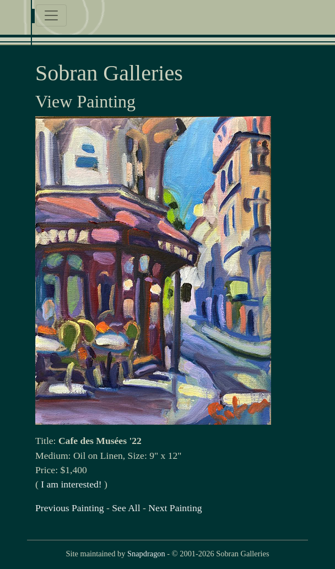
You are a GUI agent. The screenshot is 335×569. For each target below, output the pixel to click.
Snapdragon (146, 553)
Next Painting (175, 507)
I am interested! (71, 484)
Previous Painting (69, 507)
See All (126, 507)
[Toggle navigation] (51, 15)
